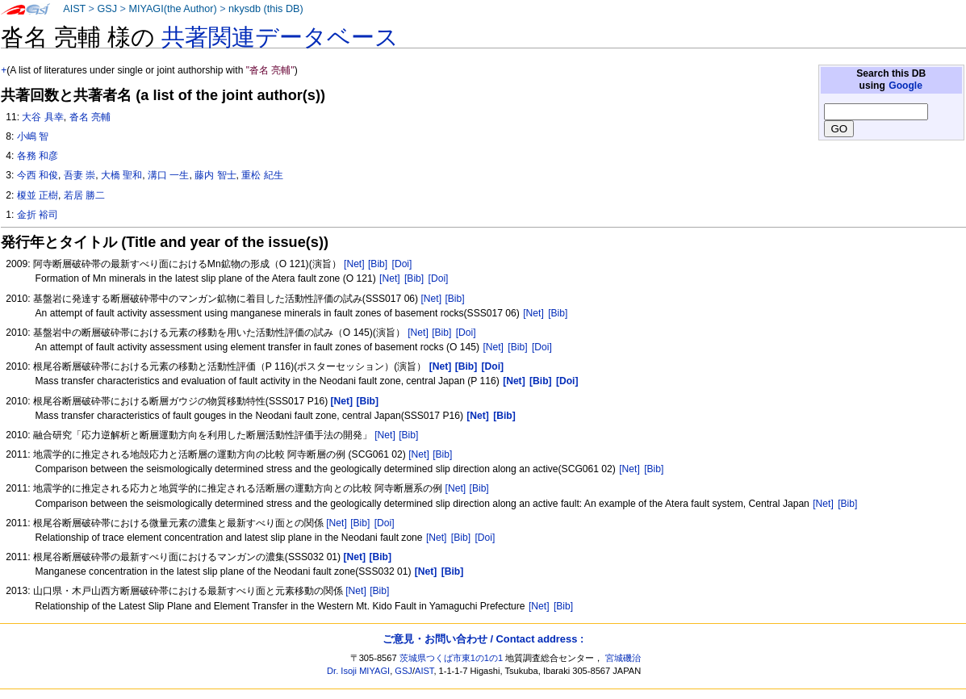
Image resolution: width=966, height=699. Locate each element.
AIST (74, 9)
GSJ (107, 9)
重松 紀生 (261, 175)
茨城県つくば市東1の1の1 (451, 658)
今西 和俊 (37, 175)
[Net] (354, 264)
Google (905, 85)
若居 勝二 (84, 195)
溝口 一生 (168, 175)
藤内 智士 (215, 175)
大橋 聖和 (121, 175)
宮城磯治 (623, 658)
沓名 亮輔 (90, 117)
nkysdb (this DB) (265, 9)
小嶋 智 (32, 136)
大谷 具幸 (42, 117)
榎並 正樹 (37, 195)
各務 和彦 (37, 155)
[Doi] (402, 264)
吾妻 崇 (79, 175)
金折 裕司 (37, 214)
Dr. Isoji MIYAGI (358, 671)
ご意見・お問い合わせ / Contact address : (483, 639)
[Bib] (377, 264)
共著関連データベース (280, 37)
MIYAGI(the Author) (172, 9)
